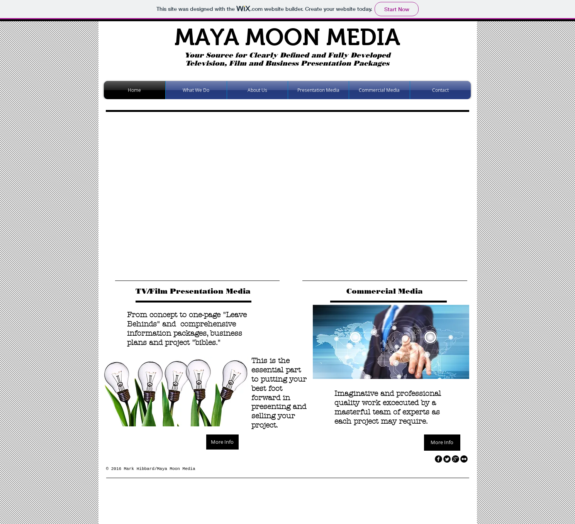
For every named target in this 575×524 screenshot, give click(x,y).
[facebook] (438, 459)
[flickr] (464, 459)
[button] (293, 194)
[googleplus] (455, 459)
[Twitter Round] (447, 459)
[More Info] (222, 442)
